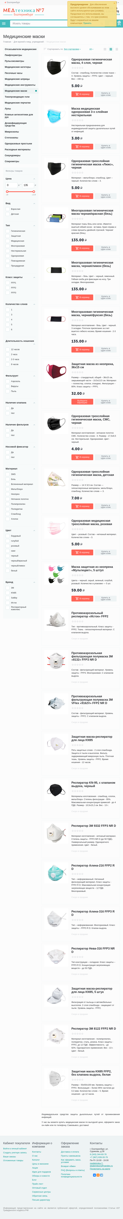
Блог (34, 1180)
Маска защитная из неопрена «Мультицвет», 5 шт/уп (92, 568)
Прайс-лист (37, 1184)
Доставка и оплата (70, 1152)
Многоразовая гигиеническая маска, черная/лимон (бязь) (92, 264)
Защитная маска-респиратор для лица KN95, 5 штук (91, 990)
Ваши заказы (9, 1156)
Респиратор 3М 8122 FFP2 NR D (93, 1028)
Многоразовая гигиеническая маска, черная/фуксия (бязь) (92, 313)
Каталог (36, 1160)
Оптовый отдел (39, 1188)
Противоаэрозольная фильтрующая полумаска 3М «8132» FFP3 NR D (92, 656)
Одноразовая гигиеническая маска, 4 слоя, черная (91, 61)
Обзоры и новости (41, 1176)
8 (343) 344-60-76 (98, 1154)
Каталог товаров (4, 23)
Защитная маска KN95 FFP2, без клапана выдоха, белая (91, 1073)
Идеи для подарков (41, 1172)
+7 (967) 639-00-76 (99, 1157)
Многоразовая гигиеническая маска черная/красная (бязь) (92, 212)
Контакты (36, 1152)
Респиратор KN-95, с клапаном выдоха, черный (93, 784)
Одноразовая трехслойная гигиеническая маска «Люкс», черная (92, 164)
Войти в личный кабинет (15, 1148)
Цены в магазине (40, 1164)
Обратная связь (39, 1196)
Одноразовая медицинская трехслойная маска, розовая (91, 522)
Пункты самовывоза (70, 1156)
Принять (87, 23)
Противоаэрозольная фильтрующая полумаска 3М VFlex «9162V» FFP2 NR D (92, 700)
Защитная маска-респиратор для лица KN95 (91, 738)
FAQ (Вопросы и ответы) (73, 1170)
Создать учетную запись (15, 1152)
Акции (35, 1168)
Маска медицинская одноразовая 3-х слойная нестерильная (89, 112)
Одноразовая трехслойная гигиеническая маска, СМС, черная (90, 419)
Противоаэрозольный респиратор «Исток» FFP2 (89, 614)
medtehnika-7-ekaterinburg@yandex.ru (101, 1164)
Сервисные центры (41, 1192)
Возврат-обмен (68, 1166)
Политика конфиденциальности (71, 1175)
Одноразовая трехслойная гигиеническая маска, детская (92, 473)
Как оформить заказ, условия (71, 1161)
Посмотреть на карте (100, 1169)
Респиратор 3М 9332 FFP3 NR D (93, 825)
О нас (35, 1156)
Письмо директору (41, 1200)
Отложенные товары (13, 1160)
